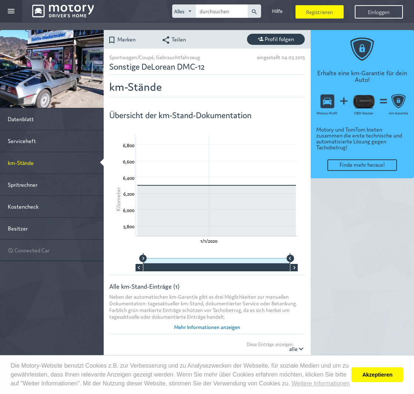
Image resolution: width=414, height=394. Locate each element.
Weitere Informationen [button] (320, 383)
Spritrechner (22, 184)
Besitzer (18, 228)
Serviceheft (22, 140)
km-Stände (21, 162)
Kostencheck (23, 206)
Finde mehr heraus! (362, 164)
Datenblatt (21, 118)
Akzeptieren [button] (377, 375)
